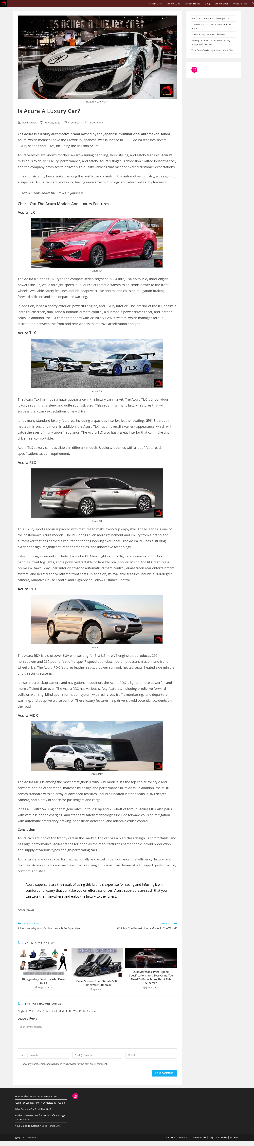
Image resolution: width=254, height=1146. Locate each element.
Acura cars (26, 838)
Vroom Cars (75, 122)
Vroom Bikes (221, 1137)
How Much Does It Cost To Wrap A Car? (210, 18)
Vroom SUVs (185, 1137)
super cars (28, 910)
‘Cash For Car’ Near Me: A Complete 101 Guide (40, 1102)
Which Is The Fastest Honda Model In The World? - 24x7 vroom (62, 1011)
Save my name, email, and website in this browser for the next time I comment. (65, 1063)
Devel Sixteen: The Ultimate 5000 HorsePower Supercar (97, 983)
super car (28, 182)
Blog (211, 1137)
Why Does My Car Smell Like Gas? (208, 34)
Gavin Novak (29, 122)
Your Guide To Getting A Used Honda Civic (212, 50)
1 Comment (96, 122)
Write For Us (235, 1137)
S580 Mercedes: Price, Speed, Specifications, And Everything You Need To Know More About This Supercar (151, 977)
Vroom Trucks (199, 1137)
